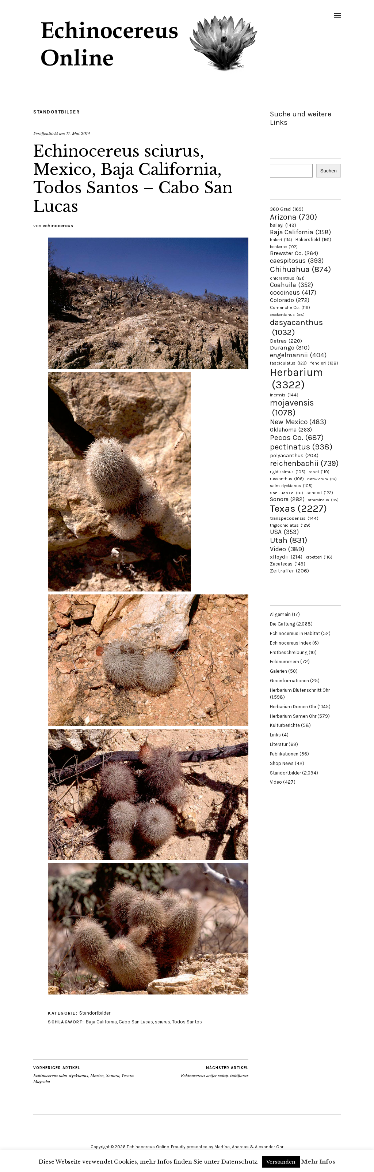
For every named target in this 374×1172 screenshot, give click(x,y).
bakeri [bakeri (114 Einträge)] (281, 239)
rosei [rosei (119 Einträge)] (319, 471)
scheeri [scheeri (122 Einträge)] (319, 492)
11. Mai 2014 (78, 133)
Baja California (101, 1021)
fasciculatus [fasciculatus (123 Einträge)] (288, 363)
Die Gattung (282, 624)
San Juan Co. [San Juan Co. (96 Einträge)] (286, 492)
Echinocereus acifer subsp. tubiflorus (214, 1071)
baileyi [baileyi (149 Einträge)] (283, 225)
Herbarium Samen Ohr (293, 716)
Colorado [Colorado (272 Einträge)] (289, 299)
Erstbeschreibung (289, 652)
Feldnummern (284, 661)
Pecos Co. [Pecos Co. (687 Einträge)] (297, 437)
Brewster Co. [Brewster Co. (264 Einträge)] (294, 253)
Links (275, 735)
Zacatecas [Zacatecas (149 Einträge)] (287, 564)
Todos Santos (187, 1021)
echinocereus (57, 225)
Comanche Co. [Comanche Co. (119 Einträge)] (290, 307)
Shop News (282, 763)
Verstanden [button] (280, 1162)
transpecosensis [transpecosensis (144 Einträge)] (294, 518)
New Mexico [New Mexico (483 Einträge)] (298, 422)
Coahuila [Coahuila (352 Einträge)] (291, 284)
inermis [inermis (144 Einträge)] (284, 394)
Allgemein (280, 614)
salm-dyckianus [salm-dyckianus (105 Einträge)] (291, 486)
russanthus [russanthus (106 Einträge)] (287, 479)
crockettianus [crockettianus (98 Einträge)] (287, 314)
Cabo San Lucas (136, 1021)
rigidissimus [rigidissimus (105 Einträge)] (287, 472)
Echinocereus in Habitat (295, 633)
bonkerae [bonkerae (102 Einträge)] (284, 247)
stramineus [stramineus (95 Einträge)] (323, 499)
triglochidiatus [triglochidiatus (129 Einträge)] (290, 525)
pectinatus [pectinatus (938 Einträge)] (301, 447)
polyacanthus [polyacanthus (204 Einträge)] (294, 455)
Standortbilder (56, 112)
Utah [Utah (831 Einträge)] (288, 540)
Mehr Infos (318, 1161)
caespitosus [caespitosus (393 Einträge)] (297, 261)
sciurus (162, 1021)
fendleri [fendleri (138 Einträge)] (324, 363)
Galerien (278, 671)
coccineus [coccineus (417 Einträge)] (293, 292)
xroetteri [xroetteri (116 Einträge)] (319, 557)
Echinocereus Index (290, 643)
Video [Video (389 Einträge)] (287, 549)
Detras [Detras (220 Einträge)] (286, 340)
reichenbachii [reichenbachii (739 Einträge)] (304, 463)
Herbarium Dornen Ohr (293, 706)
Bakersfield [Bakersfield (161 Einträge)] (313, 239)
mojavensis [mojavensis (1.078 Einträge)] (292, 408)
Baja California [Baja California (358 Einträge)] (300, 232)
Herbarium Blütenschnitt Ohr (300, 690)
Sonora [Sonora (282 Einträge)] (287, 499)
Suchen (328, 170)
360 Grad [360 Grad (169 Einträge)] (287, 209)
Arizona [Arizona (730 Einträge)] (293, 216)
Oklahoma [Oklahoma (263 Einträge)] (291, 429)
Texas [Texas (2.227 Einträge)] (298, 508)
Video (276, 782)
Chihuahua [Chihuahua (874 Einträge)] (300, 269)
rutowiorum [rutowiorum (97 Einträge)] (322, 479)
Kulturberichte (285, 725)
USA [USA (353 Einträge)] (284, 531)
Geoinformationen (289, 680)
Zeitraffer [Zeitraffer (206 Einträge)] (289, 570)
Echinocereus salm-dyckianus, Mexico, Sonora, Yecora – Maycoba (87, 1074)
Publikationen (284, 754)
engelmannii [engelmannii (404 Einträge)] (298, 355)
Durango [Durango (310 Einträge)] (290, 347)
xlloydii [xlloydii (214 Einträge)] (286, 556)
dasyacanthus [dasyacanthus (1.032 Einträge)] (296, 327)
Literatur (278, 744)
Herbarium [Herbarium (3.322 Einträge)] (296, 378)
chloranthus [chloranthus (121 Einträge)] (287, 278)
